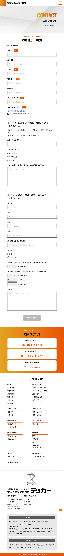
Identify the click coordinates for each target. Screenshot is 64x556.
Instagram (10, 403)
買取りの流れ (36, 415)
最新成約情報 (11, 394)
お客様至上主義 (37, 397)
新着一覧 (10, 397)
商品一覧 (10, 415)
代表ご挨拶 (35, 439)
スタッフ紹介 (36, 400)
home (9, 384)
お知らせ (10, 400)
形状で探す (10, 388)
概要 (33, 442)
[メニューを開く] (60, 3)
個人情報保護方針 (13, 462)
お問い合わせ (36, 453)
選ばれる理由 (36, 384)
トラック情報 (11, 409)
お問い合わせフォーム (39, 457)
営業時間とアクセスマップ (37, 446)
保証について (11, 439)
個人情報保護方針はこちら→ (17, 111)
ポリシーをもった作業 (39, 391)
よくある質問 (36, 421)
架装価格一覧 (11, 424)
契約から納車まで (13, 436)
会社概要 (35, 433)
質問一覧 (35, 424)
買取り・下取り (37, 409)
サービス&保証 (12, 433)
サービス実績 (11, 427)
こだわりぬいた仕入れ (39, 388)
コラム (9, 453)
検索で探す (10, 391)
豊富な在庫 (35, 394)
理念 (33, 436)
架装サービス (11, 421)
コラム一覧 (10, 457)
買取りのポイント (38, 412)
